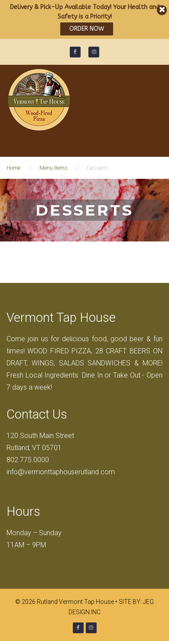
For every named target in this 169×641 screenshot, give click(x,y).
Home (13, 168)
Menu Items (53, 168)
